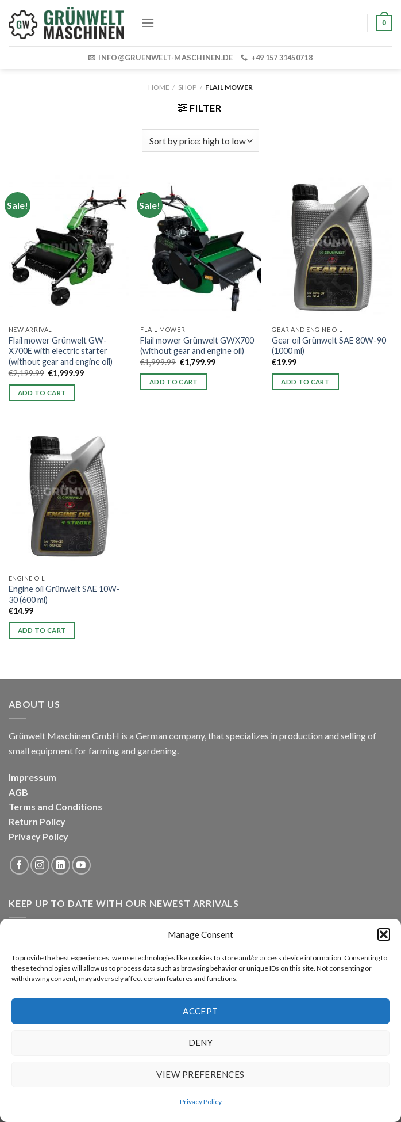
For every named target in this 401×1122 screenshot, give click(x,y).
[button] (384, 934)
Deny (200, 1042)
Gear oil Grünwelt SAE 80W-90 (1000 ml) (329, 345)
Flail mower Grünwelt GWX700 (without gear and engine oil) (197, 345)
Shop (187, 87)
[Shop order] (200, 140)
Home (158, 87)
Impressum (32, 777)
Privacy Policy (201, 1101)
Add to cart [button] (42, 392)
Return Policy (37, 821)
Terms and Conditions (55, 806)
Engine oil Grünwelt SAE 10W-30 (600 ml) (64, 594)
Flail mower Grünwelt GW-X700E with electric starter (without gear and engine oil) (61, 351)
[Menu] (148, 23)
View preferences (200, 1074)
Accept (200, 1011)
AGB (18, 792)
